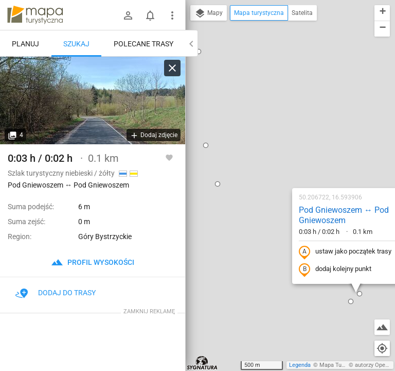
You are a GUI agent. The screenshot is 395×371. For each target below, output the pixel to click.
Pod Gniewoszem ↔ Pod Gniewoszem (278, 104)
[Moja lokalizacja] (382, 348)
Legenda (300, 365)
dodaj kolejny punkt (269, 158)
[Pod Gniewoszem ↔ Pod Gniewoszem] (92, 100)
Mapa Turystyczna (342, 365)
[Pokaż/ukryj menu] (172, 15)
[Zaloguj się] (128, 15)
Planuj (25, 44)
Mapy (208, 13)
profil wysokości (92, 262)
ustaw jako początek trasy (279, 140)
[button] (203, 352)
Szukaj (76, 44)
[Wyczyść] (172, 68)
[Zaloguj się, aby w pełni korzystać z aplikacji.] (169, 157)
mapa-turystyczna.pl (35, 15)
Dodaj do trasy (55, 292)
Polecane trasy (143, 44)
